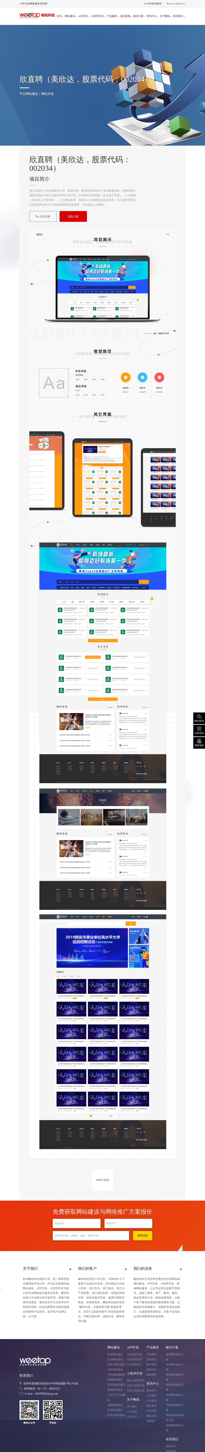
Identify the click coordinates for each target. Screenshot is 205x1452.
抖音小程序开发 (136, 1390)
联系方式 (171, 1446)
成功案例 (125, 16)
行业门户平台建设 (116, 1397)
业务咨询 (199, 730)
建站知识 (151, 1405)
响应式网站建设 (116, 1364)
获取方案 (73, 216)
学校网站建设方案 (175, 1407)
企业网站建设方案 (175, 1367)
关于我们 (132, 1406)
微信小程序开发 (136, 1380)
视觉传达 (151, 1369)
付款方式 (132, 1416)
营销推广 (151, 1420)
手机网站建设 (115, 1369)
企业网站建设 (115, 1359)
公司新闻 (151, 1395)
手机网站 (151, 1354)
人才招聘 (132, 1411)
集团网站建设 (115, 1354)
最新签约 (151, 1390)
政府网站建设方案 (175, 1377)
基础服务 (151, 1374)
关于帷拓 (165, 16)
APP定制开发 (134, 1354)
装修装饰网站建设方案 (175, 1418)
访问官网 (43, 216)
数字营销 (151, 1364)
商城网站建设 (115, 1379)
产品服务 (112, 16)
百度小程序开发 (136, 1385)
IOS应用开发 (134, 1364)
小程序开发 (98, 16)
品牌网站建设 (115, 1405)
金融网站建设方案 (175, 1428)
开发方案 (151, 1410)
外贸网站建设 (115, 1410)
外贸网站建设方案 (175, 1397)
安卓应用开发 (134, 1359)
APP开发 (83, 16)
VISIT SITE (102, 1180)
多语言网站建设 (116, 1415)
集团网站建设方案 (175, 1357)
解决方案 (139, 16)
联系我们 (178, 16)
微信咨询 (199, 718)
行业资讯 (151, 1400)
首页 (60, 16)
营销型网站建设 (116, 1384)
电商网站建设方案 (175, 1387)
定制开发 (151, 1359)
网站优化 (151, 1415)
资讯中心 (152, 16)
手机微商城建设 (116, 1374)
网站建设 (70, 16)
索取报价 (199, 742)
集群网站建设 (115, 1389)
